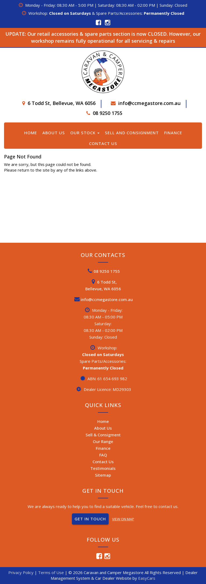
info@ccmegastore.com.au (149, 103)
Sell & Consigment (103, 434)
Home (30, 132)
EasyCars (146, 578)
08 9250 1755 (107, 113)
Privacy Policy (21, 572)
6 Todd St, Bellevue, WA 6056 (61, 103)
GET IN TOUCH (90, 518)
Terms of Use (51, 572)
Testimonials (103, 468)
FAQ (103, 455)
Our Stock (85, 132)
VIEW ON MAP (123, 519)
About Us (53, 132)
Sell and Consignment (132, 132)
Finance (173, 132)
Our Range (103, 441)
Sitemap (103, 475)
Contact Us (103, 143)
